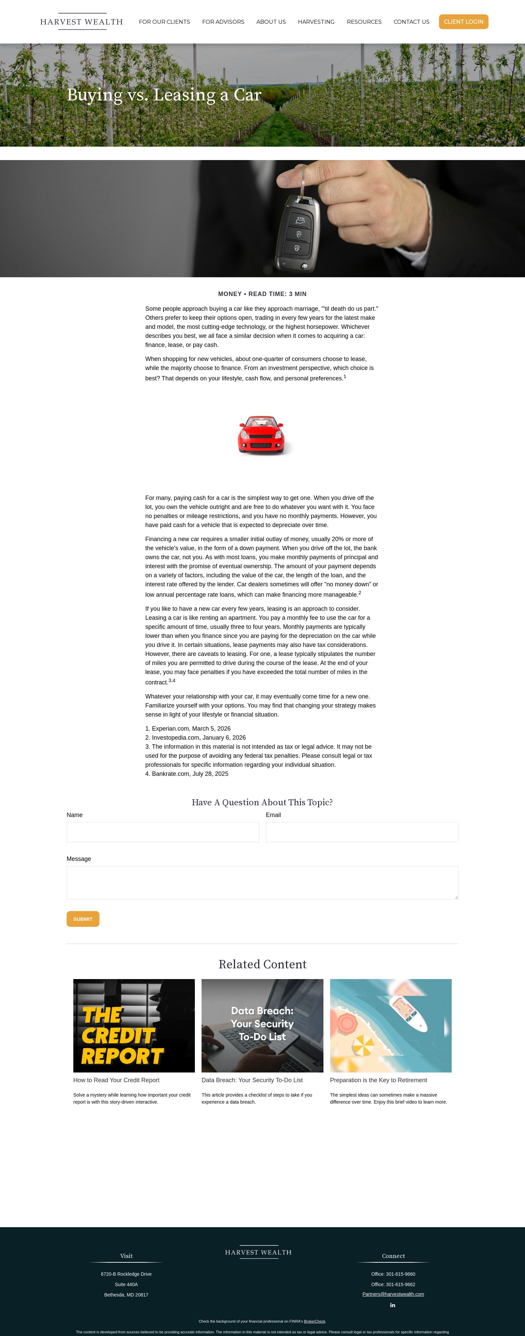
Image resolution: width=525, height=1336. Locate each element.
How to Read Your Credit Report (116, 1080)
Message (79, 859)
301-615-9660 (400, 1274)
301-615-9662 (400, 1284)
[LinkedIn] (392, 1304)
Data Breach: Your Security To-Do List (252, 1080)
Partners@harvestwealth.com (393, 1294)
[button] (164, 22)
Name (75, 815)
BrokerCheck (314, 1321)
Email (273, 815)
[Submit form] (83, 919)
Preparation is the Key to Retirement (378, 1080)
